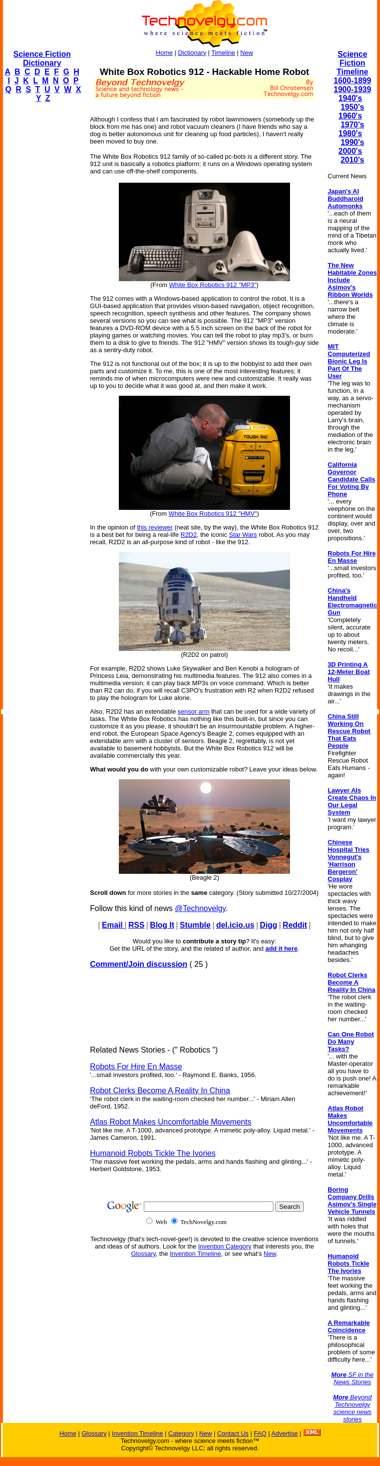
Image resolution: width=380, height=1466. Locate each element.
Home (164, 52)
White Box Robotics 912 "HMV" (213, 513)
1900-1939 (352, 89)
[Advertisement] (42, 258)
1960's (350, 116)
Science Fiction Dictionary (41, 58)
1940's (350, 98)
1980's (350, 133)
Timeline (223, 52)
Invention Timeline (195, 1253)
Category (181, 1433)
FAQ (260, 1433)
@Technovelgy (200, 908)
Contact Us (232, 1433)
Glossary (143, 1253)
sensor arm (193, 711)
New (246, 52)
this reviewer (155, 527)
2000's (350, 151)
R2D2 (188, 534)
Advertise (284, 1433)
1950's (352, 107)
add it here (282, 948)
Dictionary (192, 52)
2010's (352, 160)
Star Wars (243, 534)
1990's (352, 142)
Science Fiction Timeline (352, 63)
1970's (352, 124)
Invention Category (224, 1246)
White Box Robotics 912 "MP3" (212, 284)
